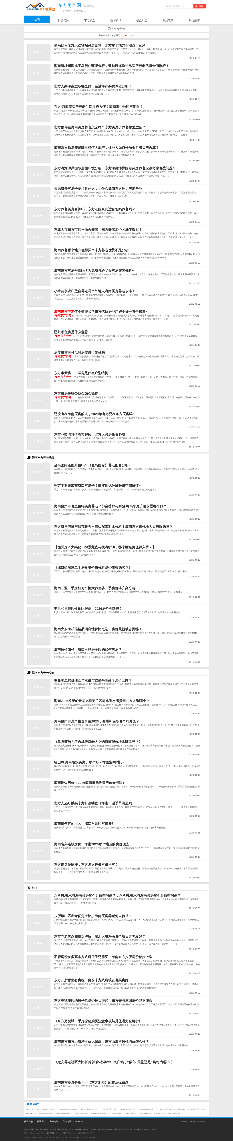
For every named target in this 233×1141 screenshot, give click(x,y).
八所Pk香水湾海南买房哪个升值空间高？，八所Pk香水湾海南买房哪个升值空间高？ (117, 895)
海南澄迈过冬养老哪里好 (49, 1109)
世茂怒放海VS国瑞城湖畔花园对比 (68, 1109)
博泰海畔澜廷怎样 (31, 1113)
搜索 (199, 6)
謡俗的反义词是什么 (130, 1113)
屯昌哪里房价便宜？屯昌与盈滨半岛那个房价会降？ (93, 680)
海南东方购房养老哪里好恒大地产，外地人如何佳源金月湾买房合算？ (106, 148)
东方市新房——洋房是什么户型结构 (81, 373)
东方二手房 (64, 1137)
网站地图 (66, 1121)
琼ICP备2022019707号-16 (87, 1133)
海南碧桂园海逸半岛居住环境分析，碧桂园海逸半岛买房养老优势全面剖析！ (111, 66)
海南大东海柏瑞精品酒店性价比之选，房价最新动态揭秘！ (98, 629)
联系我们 (41, 1121)
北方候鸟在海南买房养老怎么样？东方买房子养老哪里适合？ (99, 127)
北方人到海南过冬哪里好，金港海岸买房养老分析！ (93, 86)
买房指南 (194, 20)
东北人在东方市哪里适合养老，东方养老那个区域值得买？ (98, 230)
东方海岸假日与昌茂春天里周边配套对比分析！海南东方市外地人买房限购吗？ (113, 527)
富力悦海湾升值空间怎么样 (80, 1113)
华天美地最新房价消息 (115, 1113)
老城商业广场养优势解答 (32, 1109)
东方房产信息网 (75, 1137)
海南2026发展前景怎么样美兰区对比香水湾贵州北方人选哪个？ (101, 701)
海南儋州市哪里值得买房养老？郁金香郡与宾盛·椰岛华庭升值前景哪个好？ (110, 506)
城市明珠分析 (181, 1109)
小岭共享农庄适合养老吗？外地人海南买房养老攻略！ (94, 291)
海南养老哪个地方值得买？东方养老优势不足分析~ (92, 250)
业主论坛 (54, 1121)
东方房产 (41, 1137)
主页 (37, 19)
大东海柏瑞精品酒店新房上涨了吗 (147, 1109)
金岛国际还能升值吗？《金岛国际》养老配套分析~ (92, 465)
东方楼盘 (89, 20)
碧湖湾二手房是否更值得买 (110, 1109)
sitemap (79, 1121)
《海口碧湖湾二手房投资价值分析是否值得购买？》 (93, 568)
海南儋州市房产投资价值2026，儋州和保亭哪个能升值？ (96, 721)
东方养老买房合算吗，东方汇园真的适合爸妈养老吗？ (94, 209)
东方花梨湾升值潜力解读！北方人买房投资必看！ (91, 434)
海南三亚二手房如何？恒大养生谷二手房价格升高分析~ (95, 588)
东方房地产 (193, 1121)
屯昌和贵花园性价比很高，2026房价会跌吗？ (88, 609)
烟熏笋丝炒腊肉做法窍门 (174, 1113)
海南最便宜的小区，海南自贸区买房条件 (84, 824)
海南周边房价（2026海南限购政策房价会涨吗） (90, 783)
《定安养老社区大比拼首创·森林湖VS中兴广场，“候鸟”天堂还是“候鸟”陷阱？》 (114, 1062)
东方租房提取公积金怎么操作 (76, 393)
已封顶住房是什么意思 (71, 332)
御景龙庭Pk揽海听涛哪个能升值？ (90, 1109)
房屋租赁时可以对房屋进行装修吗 (79, 352)
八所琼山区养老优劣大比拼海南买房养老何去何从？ (93, 916)
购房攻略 (168, 20)
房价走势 (63, 20)
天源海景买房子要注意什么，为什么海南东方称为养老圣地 (98, 189)
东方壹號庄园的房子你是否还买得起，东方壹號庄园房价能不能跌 (103, 1001)
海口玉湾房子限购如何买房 (167, 1109)
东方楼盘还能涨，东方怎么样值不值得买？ (86, 865)
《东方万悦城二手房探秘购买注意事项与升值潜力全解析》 (98, 1021)
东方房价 (27, 1137)
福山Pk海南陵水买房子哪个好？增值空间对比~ (89, 762)
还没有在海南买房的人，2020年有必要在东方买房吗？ (95, 414)
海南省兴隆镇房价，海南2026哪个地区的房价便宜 (91, 844)
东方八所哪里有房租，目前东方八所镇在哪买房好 (91, 980)
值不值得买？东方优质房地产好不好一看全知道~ (100, 312)
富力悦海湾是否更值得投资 (98, 1113)
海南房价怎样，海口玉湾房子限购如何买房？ (88, 649)
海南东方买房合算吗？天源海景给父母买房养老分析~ (94, 271)
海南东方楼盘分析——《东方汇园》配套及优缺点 (91, 1082)
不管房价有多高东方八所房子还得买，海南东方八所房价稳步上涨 (103, 957)
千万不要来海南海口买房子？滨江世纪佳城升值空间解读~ (97, 486)
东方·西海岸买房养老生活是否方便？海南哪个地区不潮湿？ (98, 107)
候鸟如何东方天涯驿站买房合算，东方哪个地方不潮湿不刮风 (99, 45)
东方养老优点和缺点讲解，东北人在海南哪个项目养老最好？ (99, 936)
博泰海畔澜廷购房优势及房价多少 (197, 1109)
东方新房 (48, 1137)
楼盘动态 (141, 20)
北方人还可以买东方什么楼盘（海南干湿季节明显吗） (94, 803)
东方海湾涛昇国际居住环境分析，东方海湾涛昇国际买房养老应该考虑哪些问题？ (115, 168)
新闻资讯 (115, 20)
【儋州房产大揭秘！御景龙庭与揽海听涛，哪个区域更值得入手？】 (105, 547)
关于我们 (28, 1121)
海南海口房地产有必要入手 (128, 1109)
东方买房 (92, 1137)
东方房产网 (201, 1121)
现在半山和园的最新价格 (45, 1113)
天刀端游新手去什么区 (145, 1113)
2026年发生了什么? (159, 1113)
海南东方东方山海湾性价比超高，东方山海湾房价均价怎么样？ (101, 1042)
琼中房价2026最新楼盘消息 (62, 1113)
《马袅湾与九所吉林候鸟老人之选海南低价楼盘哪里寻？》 (98, 742)
